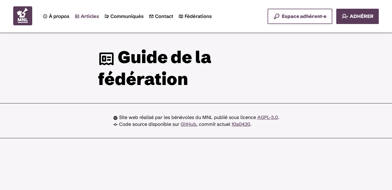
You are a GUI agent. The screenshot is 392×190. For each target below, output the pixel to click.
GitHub (188, 124)
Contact (161, 16)
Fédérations (195, 16)
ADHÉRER (358, 16)
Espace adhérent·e (299, 16)
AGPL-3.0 (267, 117)
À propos (56, 16)
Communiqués (124, 16)
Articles (87, 16)
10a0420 (241, 124)
